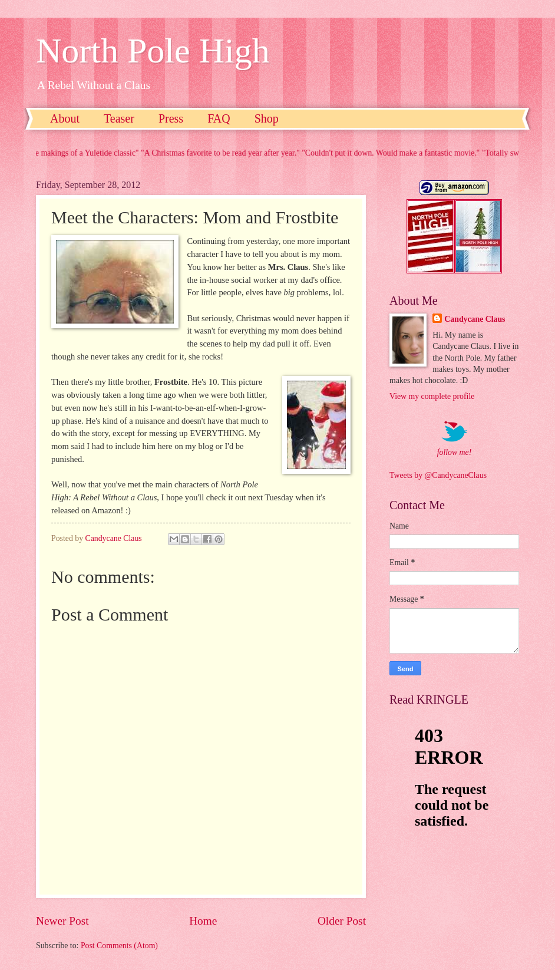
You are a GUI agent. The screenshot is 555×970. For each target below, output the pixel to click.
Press (170, 118)
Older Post (342, 921)
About (65, 118)
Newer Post (62, 921)
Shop (267, 118)
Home (203, 921)
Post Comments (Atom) (119, 945)
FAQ (218, 118)
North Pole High (153, 50)
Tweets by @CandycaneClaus (438, 475)
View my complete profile (431, 396)
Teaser (119, 118)
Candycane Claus (474, 319)
